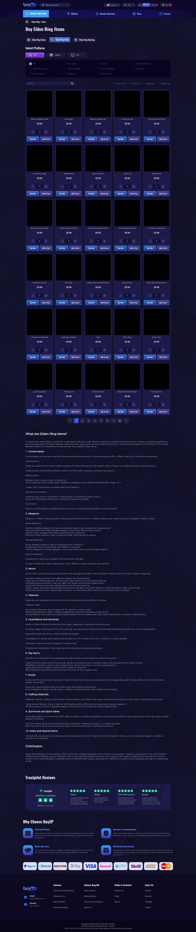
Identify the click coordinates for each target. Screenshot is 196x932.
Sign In (117, 902)
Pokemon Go (59, 896)
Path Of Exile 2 (60, 902)
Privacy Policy (90, 890)
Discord (148, 896)
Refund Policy (90, 896)
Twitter (148, 890)
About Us (88, 907)
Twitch (148, 907)
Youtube (148, 902)
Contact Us (119, 890)
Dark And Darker (61, 907)
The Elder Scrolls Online (64, 890)
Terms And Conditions (93, 902)
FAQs (116, 896)
